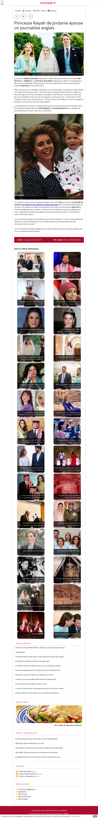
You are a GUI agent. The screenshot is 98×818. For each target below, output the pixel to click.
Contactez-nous (38, 810)
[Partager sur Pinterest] (30, 16)
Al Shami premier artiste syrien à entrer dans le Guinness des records (39, 657)
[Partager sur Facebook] (16, 16)
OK (95, 816)
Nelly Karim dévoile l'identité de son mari (29, 743)
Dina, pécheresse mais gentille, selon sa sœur (31, 684)
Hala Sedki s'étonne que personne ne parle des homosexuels (36, 752)
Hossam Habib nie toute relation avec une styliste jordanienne (37, 693)
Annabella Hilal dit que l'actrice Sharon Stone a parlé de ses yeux (37, 757)
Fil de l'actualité (23, 771)
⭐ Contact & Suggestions (25, 789)
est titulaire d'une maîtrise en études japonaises (40, 205)
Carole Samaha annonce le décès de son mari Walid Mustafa (36, 739)
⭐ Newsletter (21, 792)
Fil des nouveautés (24, 776)
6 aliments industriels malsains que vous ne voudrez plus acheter (38, 666)
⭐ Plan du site (21, 794)
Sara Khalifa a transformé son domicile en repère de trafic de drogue (39, 748)
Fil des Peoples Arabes (26, 774)
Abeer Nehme (20, 652)
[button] (2, 2)
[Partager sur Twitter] (23, 16)
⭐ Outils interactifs (23, 796)
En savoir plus (76, 816)
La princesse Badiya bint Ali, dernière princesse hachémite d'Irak (37, 670)
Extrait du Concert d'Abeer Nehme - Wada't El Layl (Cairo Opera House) (39, 648)
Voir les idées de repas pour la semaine (67, 725)
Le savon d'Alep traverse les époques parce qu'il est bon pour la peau (39, 688)
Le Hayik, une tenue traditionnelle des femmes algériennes (35, 679)
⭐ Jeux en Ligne (22, 799)
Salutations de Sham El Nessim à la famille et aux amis (34, 675)
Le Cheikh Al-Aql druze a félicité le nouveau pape (32, 661)
